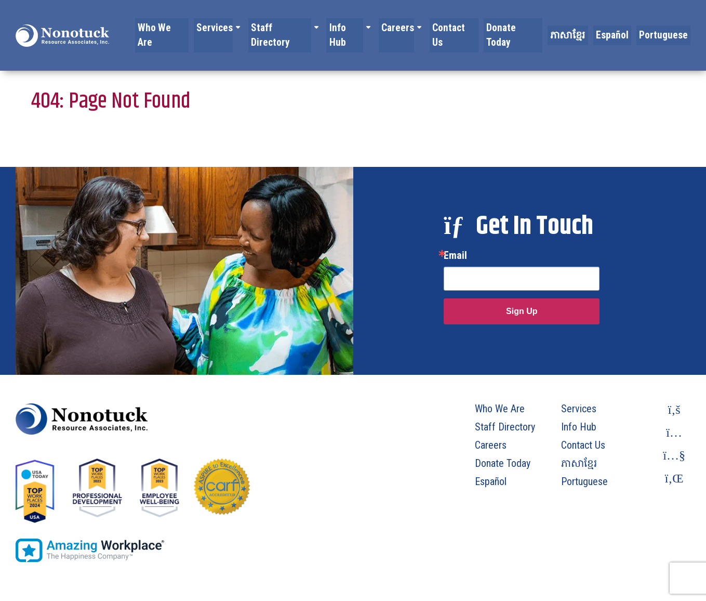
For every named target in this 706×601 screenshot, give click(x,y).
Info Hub (367, 27)
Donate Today (527, 27)
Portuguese (666, 27)
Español (619, 27)
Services (241, 27)
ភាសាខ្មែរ (578, 27)
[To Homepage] (62, 27)
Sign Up (521, 311)
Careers (417, 27)
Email (455, 255)
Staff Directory (305, 27)
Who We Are (192, 27)
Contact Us (471, 27)
